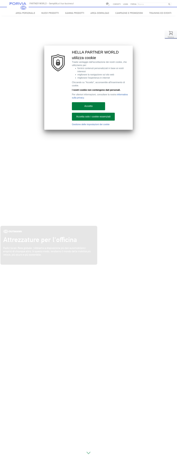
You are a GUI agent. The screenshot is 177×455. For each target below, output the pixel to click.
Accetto (88, 106)
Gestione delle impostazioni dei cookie (91, 124)
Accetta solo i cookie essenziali (93, 116)
